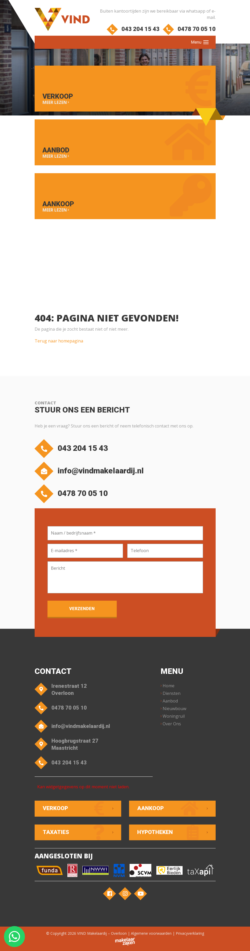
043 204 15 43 (133, 29)
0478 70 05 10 (190, 29)
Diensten (171, 693)
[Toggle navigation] (206, 42)
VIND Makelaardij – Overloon (102, 933)
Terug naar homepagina (59, 341)
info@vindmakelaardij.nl (90, 471)
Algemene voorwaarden (151, 933)
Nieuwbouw (174, 708)
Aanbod (170, 701)
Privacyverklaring (190, 933)
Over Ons (172, 724)
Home (168, 686)
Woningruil (174, 716)
